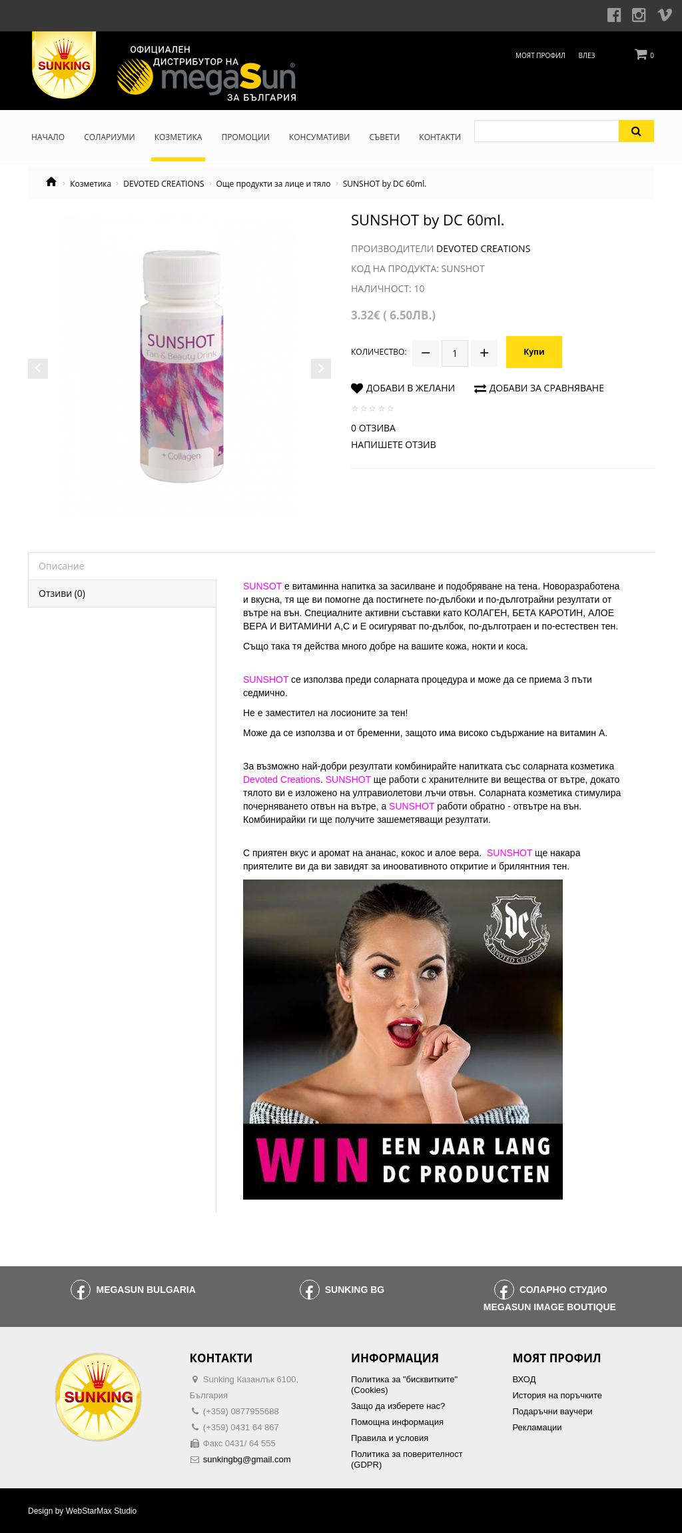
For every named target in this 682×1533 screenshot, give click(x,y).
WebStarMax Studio (101, 1511)
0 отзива (373, 427)
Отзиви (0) (62, 593)
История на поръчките (557, 1395)
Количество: (379, 351)
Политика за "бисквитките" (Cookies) (404, 1384)
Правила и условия (389, 1438)
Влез (587, 55)
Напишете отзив (393, 444)
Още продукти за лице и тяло (273, 184)
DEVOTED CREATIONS (163, 184)
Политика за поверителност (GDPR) (407, 1459)
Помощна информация (397, 1422)
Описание (62, 565)
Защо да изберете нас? (398, 1406)
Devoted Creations (483, 248)
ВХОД (524, 1379)
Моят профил (540, 55)
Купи (533, 351)
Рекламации (537, 1427)
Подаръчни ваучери (553, 1411)
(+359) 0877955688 (241, 1411)
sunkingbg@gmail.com (247, 1459)
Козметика (90, 184)
